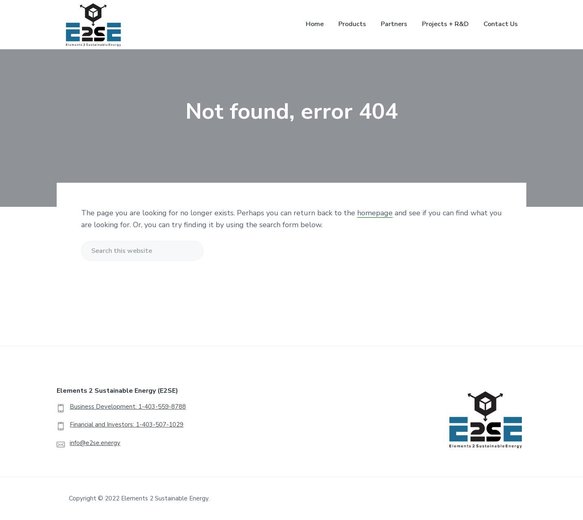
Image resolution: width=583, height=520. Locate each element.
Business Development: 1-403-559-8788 (128, 407)
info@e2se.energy (95, 443)
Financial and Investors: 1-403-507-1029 (126, 424)
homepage (375, 213)
